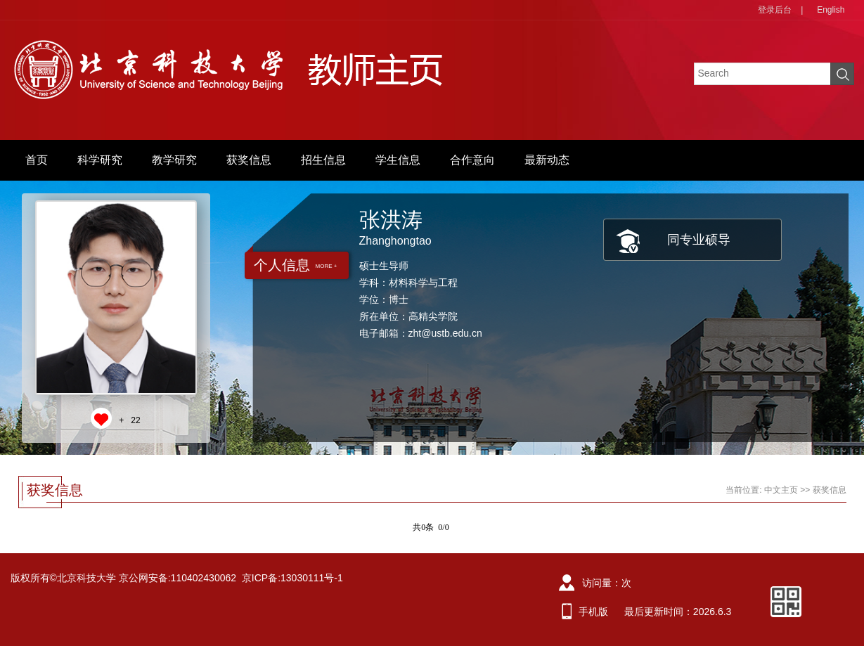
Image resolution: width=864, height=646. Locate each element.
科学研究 (99, 160)
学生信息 (397, 160)
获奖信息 (248, 160)
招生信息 (323, 160)
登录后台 (775, 10)
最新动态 (546, 160)
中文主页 (781, 490)
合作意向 (472, 160)
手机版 (593, 611)
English (830, 10)
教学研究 (174, 160)
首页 (36, 160)
